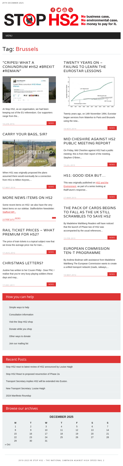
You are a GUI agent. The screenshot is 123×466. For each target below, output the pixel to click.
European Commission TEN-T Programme (87, 250)
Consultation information (21, 315)
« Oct (7, 445)
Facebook (52, 10)
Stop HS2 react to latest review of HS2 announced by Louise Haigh (39, 367)
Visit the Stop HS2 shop (21, 322)
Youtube (64, 10)
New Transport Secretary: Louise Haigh (25, 389)
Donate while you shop (20, 329)
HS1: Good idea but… (85, 175)
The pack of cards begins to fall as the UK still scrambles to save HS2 (90, 212)
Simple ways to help (19, 307)
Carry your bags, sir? (25, 134)
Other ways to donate (19, 336)
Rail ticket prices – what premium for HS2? (29, 232)
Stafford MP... (9, 212)
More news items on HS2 (28, 198)
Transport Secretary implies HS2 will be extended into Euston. (36, 381)
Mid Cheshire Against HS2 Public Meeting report (90, 141)
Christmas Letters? (23, 263)
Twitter (58, 10)
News (51, 123)
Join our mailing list (18, 344)
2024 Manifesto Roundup (18, 396)
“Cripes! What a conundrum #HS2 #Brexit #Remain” (29, 66)
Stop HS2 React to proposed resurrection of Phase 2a (33, 374)
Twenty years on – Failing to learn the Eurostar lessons (85, 66)
